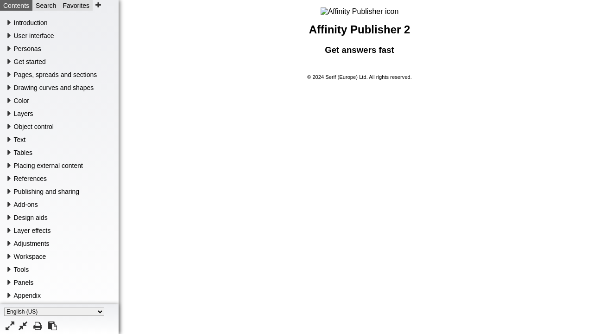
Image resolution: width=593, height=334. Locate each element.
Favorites (76, 5)
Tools (21, 269)
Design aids (31, 217)
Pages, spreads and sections (55, 74)
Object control (34, 126)
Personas (27, 48)
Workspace (30, 256)
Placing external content (48, 165)
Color (21, 100)
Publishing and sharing (47, 191)
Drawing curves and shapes (54, 87)
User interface (34, 35)
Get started (30, 61)
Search (46, 5)
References (30, 178)
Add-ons (26, 204)
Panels (24, 282)
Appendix (27, 295)
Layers (23, 113)
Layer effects (32, 230)
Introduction (31, 22)
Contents (16, 5)
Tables (23, 152)
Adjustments (32, 243)
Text (20, 139)
